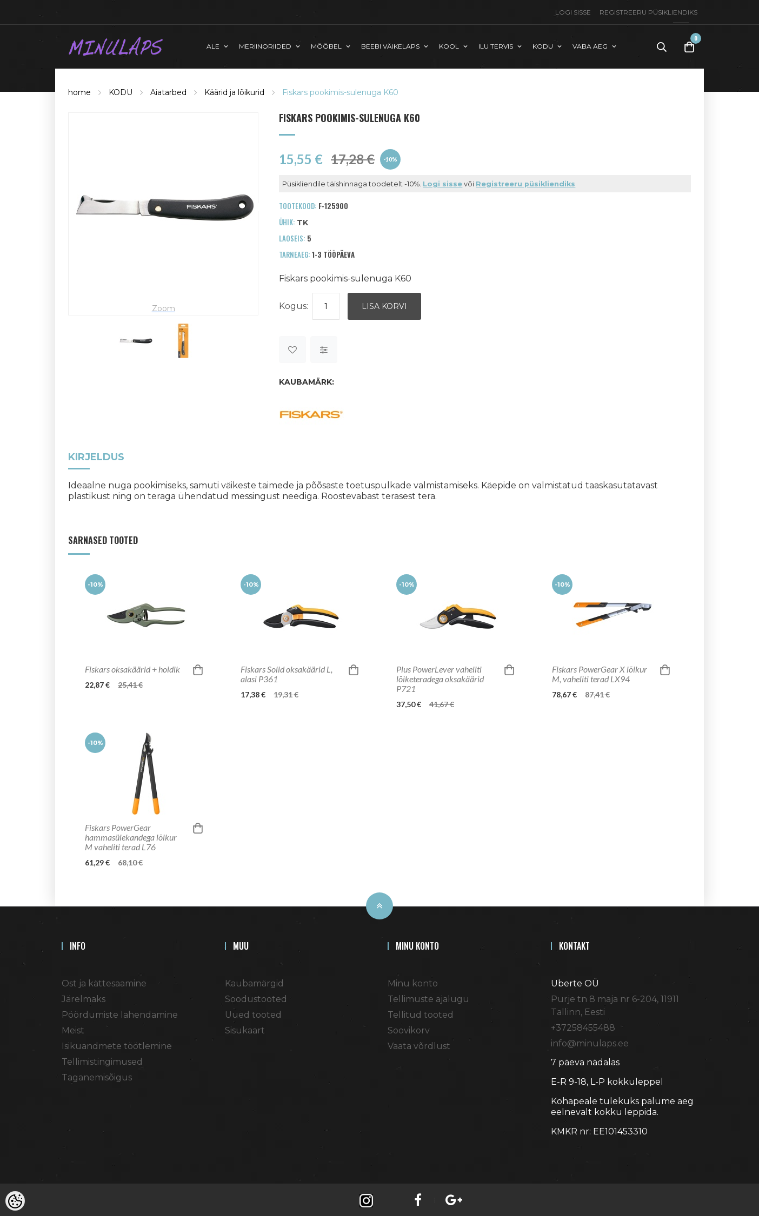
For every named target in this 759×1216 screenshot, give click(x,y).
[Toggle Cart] (689, 46)
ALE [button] (213, 45)
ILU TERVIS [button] (495, 45)
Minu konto (413, 981)
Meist (73, 1028)
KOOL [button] (449, 45)
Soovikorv (409, 1028)
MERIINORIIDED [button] (265, 45)
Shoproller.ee (570, 1149)
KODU (120, 90)
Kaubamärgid (254, 981)
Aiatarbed (168, 90)
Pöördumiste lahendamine (120, 1012)
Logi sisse (573, 12)
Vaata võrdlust (419, 1044)
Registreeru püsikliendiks (648, 12)
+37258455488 (583, 1025)
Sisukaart (245, 1028)
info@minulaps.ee (590, 1041)
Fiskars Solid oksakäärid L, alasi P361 (286, 672)
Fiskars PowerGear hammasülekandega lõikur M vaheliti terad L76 (131, 835)
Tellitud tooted (421, 1012)
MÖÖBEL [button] (326, 45)
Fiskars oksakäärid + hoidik (132, 667)
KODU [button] (542, 45)
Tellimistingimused (102, 1059)
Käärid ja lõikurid (234, 90)
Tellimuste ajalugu (428, 997)
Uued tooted (253, 1012)
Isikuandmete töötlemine (117, 1044)
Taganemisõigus (97, 1075)
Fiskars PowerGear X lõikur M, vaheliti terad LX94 (599, 672)
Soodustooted (256, 997)
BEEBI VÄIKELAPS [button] (390, 45)
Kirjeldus (96, 456)
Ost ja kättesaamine (104, 981)
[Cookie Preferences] (15, 1201)
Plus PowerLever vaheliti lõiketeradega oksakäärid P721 (440, 676)
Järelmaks (83, 997)
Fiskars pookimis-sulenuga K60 (340, 90)
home (79, 90)
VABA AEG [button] (590, 45)
